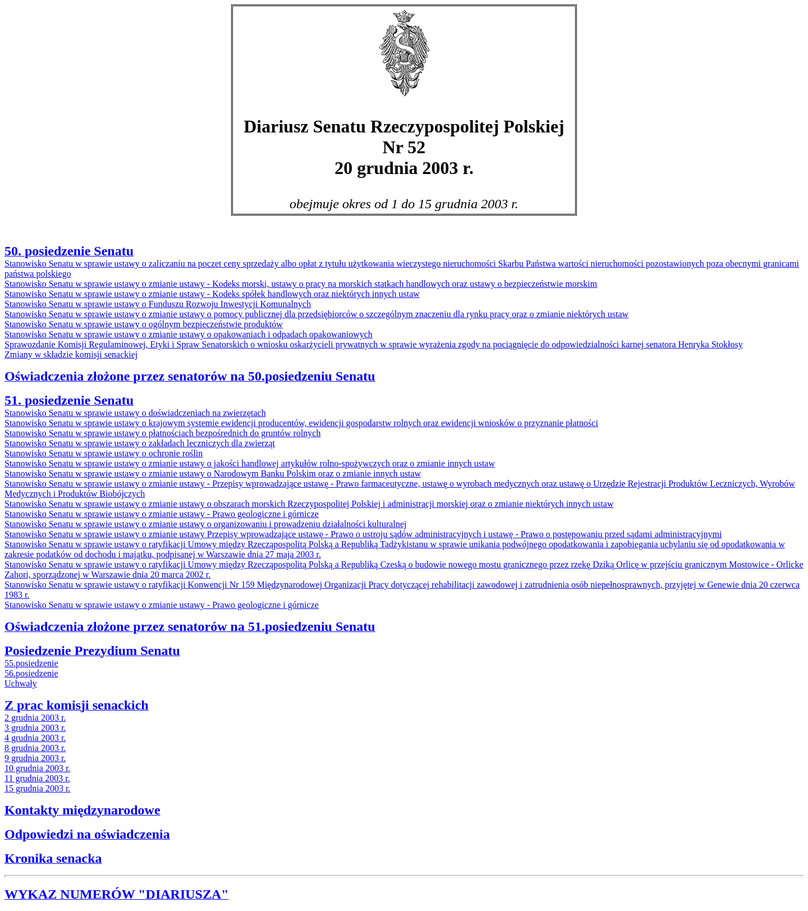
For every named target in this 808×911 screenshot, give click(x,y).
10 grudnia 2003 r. (37, 768)
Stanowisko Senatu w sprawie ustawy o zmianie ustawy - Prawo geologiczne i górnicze (161, 514)
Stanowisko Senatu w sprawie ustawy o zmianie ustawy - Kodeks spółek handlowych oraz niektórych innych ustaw (212, 294)
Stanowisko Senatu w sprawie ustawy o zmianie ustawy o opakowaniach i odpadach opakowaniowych (188, 334)
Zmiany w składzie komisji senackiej (70, 354)
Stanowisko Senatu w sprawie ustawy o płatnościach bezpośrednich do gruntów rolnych (162, 433)
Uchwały (20, 683)
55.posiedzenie (31, 663)
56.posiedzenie (31, 673)
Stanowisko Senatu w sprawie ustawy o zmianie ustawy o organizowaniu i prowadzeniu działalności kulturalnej (205, 524)
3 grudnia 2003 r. (35, 728)
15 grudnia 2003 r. (37, 788)
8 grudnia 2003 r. (35, 748)
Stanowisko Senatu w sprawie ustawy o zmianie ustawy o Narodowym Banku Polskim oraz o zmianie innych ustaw (212, 473)
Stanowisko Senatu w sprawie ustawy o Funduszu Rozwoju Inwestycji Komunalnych (157, 304)
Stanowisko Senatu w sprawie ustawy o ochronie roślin (103, 453)
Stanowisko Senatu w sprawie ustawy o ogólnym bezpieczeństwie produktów (143, 324)
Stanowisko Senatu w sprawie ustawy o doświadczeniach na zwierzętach (135, 413)
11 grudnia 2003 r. (37, 778)
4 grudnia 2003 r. (35, 738)
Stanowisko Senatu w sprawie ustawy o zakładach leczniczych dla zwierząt (139, 443)
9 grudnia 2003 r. (35, 758)
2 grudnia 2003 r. (35, 717)
